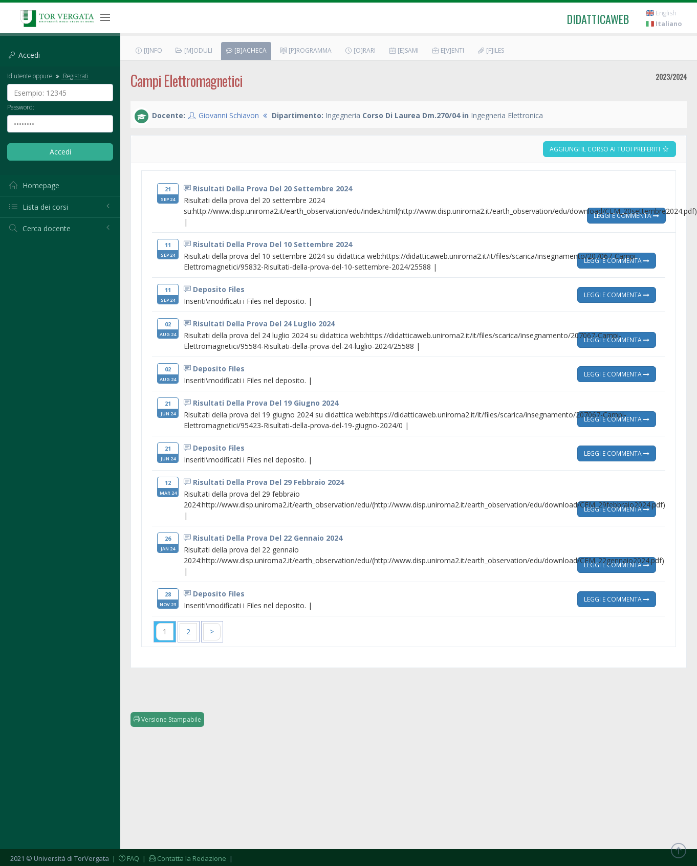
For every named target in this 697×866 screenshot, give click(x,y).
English (661, 13)
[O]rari (360, 50)
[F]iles (490, 50)
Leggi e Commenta (626, 215)
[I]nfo (148, 50)
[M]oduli (193, 50)
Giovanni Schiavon (229, 115)
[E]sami (403, 50)
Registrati (71, 76)
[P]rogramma (305, 50)
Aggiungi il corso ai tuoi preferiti (609, 149)
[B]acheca (246, 50)
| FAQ (125, 858)
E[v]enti (447, 50)
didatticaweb (598, 19)
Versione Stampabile (167, 719)
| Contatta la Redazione (183, 858)
